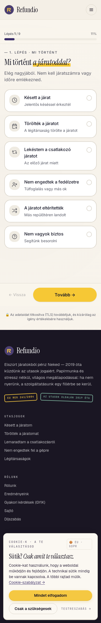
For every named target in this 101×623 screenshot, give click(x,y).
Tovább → (65, 294)
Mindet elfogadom (50, 595)
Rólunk (10, 485)
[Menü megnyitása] (91, 9)
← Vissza (17, 294)
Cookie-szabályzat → (27, 582)
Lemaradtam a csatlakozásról (29, 442)
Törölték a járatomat (21, 433)
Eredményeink (16, 493)
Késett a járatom (18, 425)
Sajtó (8, 510)
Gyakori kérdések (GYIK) (24, 502)
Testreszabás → (76, 609)
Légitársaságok (17, 458)
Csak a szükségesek (33, 608)
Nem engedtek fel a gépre (26, 450)
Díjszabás (12, 519)
